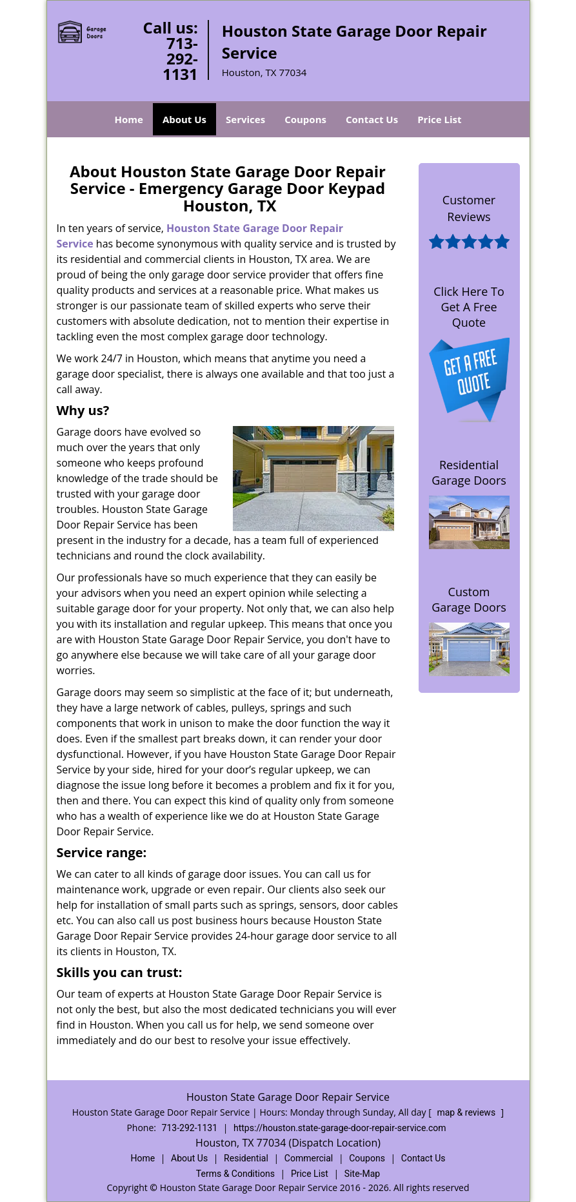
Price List (439, 119)
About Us (184, 119)
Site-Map (362, 1173)
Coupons (305, 119)
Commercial (308, 1158)
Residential (246, 1158)
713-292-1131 (180, 58)
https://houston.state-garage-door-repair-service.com (339, 1128)
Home (129, 119)
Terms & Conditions (235, 1173)
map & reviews (467, 1112)
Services (245, 119)
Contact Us (372, 119)
